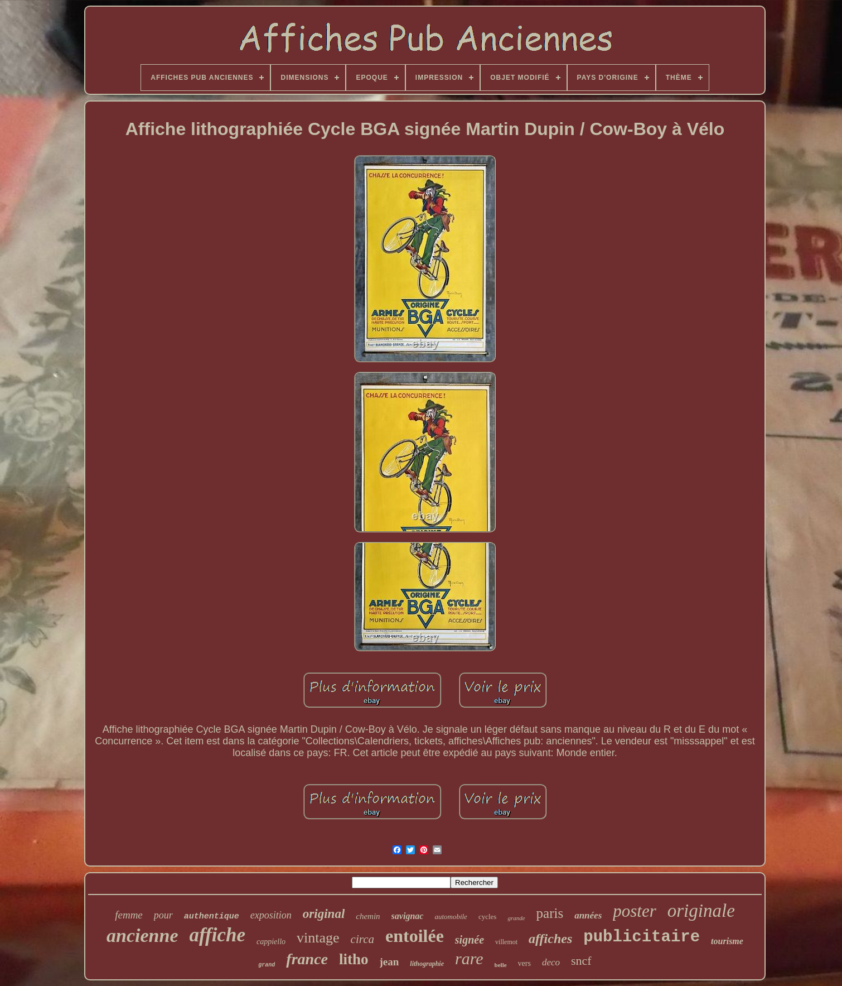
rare (469, 958)
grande (516, 918)
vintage (318, 938)
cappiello (271, 941)
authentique (211, 916)
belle (501, 964)
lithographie (427, 964)
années (588, 915)
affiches (550, 938)
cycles (487, 916)
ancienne (142, 935)
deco (551, 962)
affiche (217, 935)
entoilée (414, 936)
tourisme (727, 941)
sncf (581, 961)
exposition (271, 915)
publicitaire (641, 937)
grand (266, 965)
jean (389, 962)
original (324, 914)
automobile (450, 916)
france (307, 959)
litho (354, 959)
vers (524, 963)
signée (469, 940)
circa (362, 939)
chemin (368, 916)
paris (550, 913)
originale (701, 911)
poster (634, 911)
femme (129, 915)
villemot (506, 942)
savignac (407, 916)
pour (163, 915)
